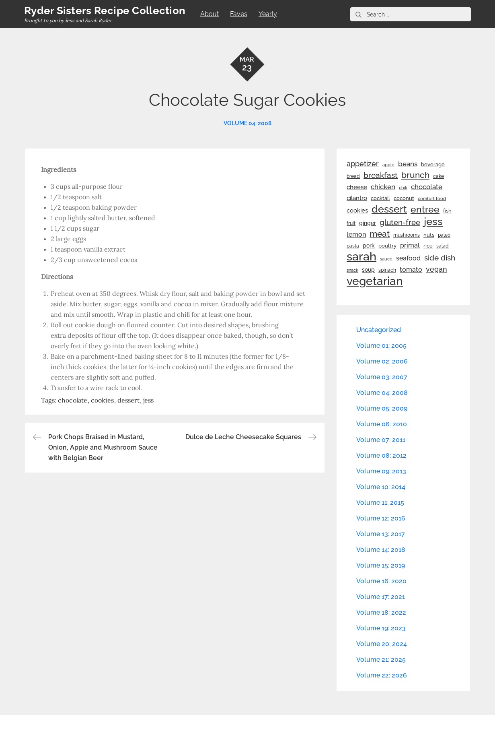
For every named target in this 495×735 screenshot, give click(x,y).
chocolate (72, 400)
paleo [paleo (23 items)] (444, 235)
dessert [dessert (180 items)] (389, 209)
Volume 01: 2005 (381, 345)
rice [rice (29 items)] (428, 245)
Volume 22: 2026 (381, 675)
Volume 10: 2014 (380, 487)
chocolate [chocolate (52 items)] (426, 187)
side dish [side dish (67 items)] (439, 258)
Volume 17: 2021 (380, 597)
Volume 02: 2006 (382, 361)
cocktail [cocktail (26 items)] (380, 198)
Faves (238, 14)
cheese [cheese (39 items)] (357, 187)
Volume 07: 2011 (380, 440)
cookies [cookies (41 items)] (357, 210)
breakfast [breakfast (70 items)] (381, 175)
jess (148, 400)
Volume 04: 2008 (247, 123)
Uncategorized (378, 330)
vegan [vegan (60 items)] (436, 269)
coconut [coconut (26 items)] (404, 198)
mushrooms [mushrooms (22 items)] (406, 235)
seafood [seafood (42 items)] (408, 258)
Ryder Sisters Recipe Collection (104, 10)
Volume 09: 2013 (381, 471)
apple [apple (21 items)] (388, 164)
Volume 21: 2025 (381, 659)
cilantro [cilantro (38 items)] (357, 198)
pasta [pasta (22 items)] (353, 246)
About (209, 14)
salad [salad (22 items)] (442, 246)
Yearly (268, 14)
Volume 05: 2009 (381, 408)
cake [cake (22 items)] (438, 176)
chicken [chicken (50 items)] (383, 187)
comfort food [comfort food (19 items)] (432, 198)
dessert (128, 400)
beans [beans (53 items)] (407, 164)
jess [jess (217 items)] (433, 221)
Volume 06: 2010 (381, 424)
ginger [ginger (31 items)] (367, 223)
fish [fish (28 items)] (447, 211)
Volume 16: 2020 (381, 581)
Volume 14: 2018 (380, 549)
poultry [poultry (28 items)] (387, 246)
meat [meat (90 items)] (380, 234)
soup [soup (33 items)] (368, 269)
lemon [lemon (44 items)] (356, 234)
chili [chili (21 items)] (403, 187)
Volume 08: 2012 (381, 455)
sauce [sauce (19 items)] (386, 258)
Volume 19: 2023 (381, 628)
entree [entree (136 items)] (425, 209)
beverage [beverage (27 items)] (433, 164)
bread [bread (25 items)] (353, 176)
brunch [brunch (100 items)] (415, 175)
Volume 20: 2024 (381, 644)
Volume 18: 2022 (381, 612)
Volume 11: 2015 (380, 502)
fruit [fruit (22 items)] (351, 223)
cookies (102, 400)
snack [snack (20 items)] (352, 270)
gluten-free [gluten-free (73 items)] (400, 222)
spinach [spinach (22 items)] (387, 270)
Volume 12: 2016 (380, 518)
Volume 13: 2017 (380, 534)
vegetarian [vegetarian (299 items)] (375, 281)
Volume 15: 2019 (380, 565)
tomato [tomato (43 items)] (411, 269)
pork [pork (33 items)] (369, 245)
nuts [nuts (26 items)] (428, 235)
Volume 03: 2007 (381, 377)
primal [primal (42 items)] (410, 245)
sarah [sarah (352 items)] (361, 256)
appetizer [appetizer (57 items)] (363, 164)
